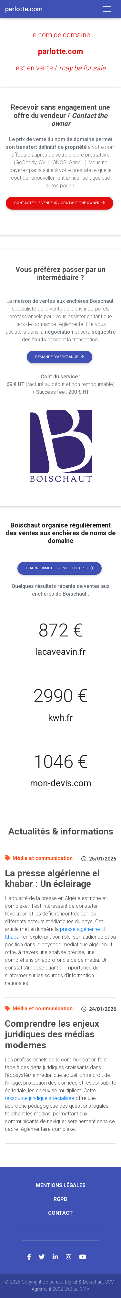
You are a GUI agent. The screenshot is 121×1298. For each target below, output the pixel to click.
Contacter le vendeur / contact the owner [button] (59, 203)
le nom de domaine (60, 35)
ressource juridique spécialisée (39, 1098)
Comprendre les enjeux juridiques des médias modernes (52, 1034)
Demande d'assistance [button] (59, 357)
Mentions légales (61, 1185)
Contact (60, 1213)
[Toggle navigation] (107, 9)
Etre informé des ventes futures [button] (59, 568)
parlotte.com (60, 51)
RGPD (60, 1199)
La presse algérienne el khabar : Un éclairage (52, 878)
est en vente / (61, 68)
